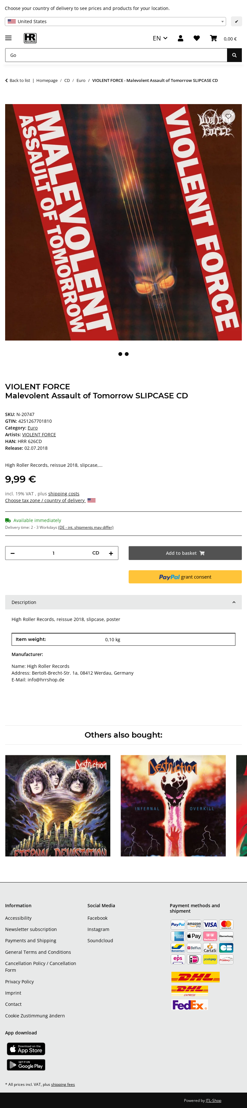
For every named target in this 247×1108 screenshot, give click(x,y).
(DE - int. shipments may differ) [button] (86, 527)
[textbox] (115, 21)
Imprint (13, 993)
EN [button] (157, 38)
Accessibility (18, 918)
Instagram (98, 929)
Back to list (20, 80)
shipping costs (63, 494)
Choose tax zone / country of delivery (50, 500)
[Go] (116, 55)
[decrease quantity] (12, 553)
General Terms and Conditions (38, 952)
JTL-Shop (213, 1100)
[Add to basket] (10, 100)
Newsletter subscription (31, 929)
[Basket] (223, 38)
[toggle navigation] (8, 35)
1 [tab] (120, 354)
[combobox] (115, 21)
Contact (13, 1004)
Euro (33, 428)
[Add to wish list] (228, 116)
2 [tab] (127, 354)
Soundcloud (100, 940)
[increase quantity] (111, 553)
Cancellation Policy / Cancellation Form (40, 966)
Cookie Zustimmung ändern (35, 1016)
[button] (180, 38)
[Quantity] (53, 553)
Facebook (97, 918)
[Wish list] (196, 38)
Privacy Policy (19, 982)
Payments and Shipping (30, 940)
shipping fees (63, 1084)
